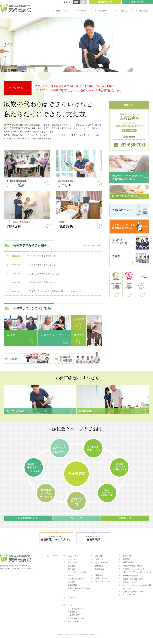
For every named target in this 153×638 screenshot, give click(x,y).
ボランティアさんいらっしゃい (137, 572)
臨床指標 (71, 582)
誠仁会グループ (102, 581)
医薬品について (130, 582)
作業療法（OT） (74, 615)
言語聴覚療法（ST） (76, 618)
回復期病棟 (99, 569)
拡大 (83, 2)
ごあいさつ (72, 559)
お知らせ (127, 555)
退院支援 (99, 575)
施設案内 (71, 569)
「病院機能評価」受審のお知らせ (42, 282)
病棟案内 (99, 566)
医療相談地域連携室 (76, 579)
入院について (100, 559)
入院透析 (72, 597)
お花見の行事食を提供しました (41, 265)
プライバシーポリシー (133, 591)
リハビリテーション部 (77, 572)
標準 (76, 2)
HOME (55, 555)
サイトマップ (129, 595)
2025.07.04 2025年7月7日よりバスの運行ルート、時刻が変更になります (78, 90)
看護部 (70, 575)
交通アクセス (101, 578)
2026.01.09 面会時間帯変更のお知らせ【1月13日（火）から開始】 (75, 86)
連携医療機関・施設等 (133, 565)
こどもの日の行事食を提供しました (43, 256)
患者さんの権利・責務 (133, 579)
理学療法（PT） (74, 612)
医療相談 (127, 559)
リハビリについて (75, 609)
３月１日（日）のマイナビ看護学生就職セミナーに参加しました (56, 291)
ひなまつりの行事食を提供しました (43, 273)
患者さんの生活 (101, 563)
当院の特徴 (72, 563)
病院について (74, 555)
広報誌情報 (72, 585)
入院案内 (99, 555)
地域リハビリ (73, 622)
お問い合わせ (129, 562)
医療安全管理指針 (131, 575)
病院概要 (71, 566)
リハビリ (72, 605)
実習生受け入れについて (134, 569)
